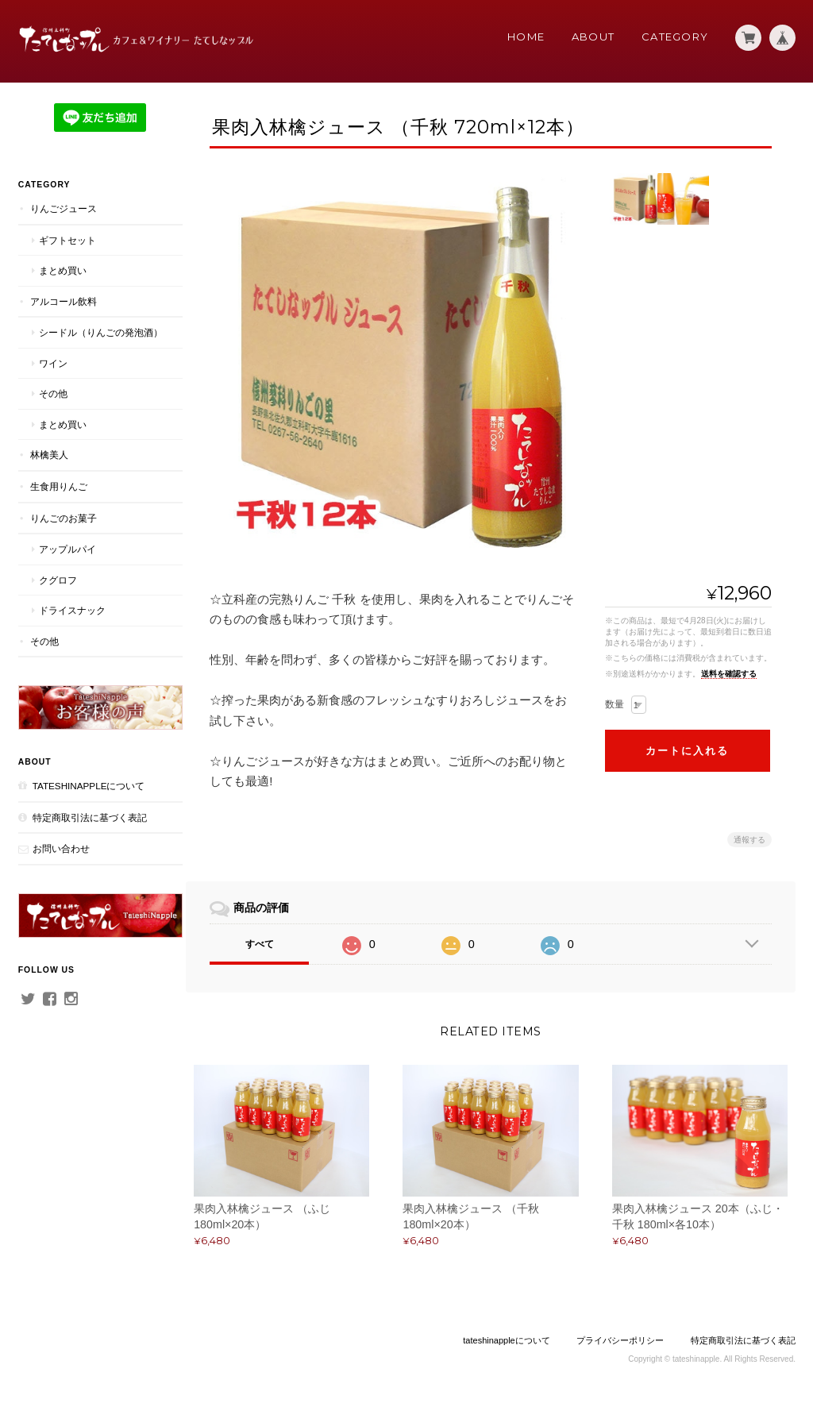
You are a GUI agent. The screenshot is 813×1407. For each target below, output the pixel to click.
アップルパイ (66, 562)
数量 (614, 704)
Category (675, 36)
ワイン (52, 377)
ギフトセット (66, 239)
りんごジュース (62, 207)
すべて (266, 944)
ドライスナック (71, 624)
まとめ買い (62, 269)
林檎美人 (48, 468)
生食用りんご (58, 500)
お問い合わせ (60, 856)
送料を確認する (729, 673)
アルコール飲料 (62, 300)
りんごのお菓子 (62, 531)
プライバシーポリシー (620, 1343)
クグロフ (57, 593)
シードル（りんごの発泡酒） (90, 339)
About (593, 36)
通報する (749, 839)
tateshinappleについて (88, 793)
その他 (52, 407)
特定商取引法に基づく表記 (89, 824)
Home (526, 36)
